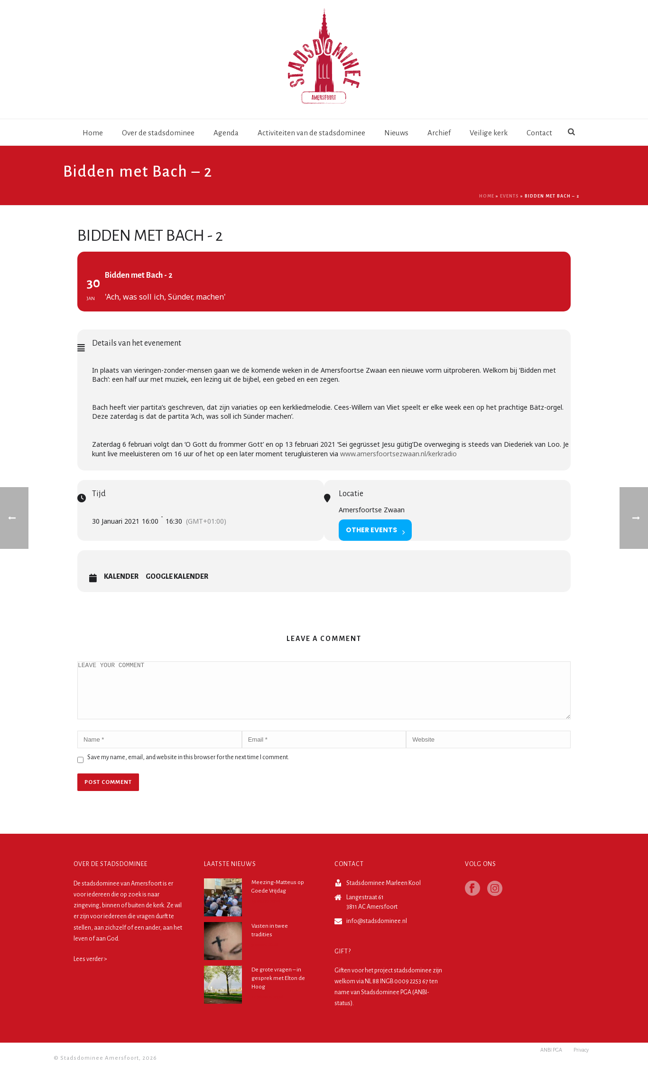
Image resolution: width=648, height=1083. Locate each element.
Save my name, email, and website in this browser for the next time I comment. (188, 768)
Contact (539, 133)
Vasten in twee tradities (269, 941)
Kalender (121, 576)
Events (509, 196)
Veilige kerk (489, 133)
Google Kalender (177, 576)
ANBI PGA (551, 1070)
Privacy (581, 1070)
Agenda (226, 133)
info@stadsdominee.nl (376, 932)
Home (93, 133)
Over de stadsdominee (158, 133)
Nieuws (396, 133)
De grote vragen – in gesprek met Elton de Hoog (278, 989)
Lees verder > (90, 970)
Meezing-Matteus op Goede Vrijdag (277, 898)
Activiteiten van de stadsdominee (311, 133)
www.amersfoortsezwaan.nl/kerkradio (398, 453)
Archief (439, 133)
